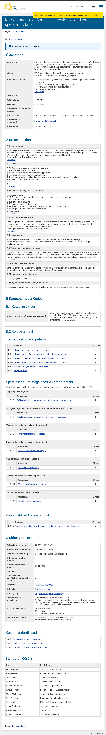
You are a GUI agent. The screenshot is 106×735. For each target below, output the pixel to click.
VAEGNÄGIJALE (77, 7)
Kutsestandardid (19, 31)
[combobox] (93, 7)
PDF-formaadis (16, 39)
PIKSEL (101, 733)
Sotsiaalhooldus (42, 589)
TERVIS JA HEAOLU (44, 585)
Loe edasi (11, 160)
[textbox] (93, 7)
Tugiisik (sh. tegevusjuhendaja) (49, 594)
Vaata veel (39, 91)
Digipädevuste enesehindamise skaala (30, 647)
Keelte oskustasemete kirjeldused (28, 643)
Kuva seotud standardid (45, 121)
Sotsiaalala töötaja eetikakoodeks (28, 639)
